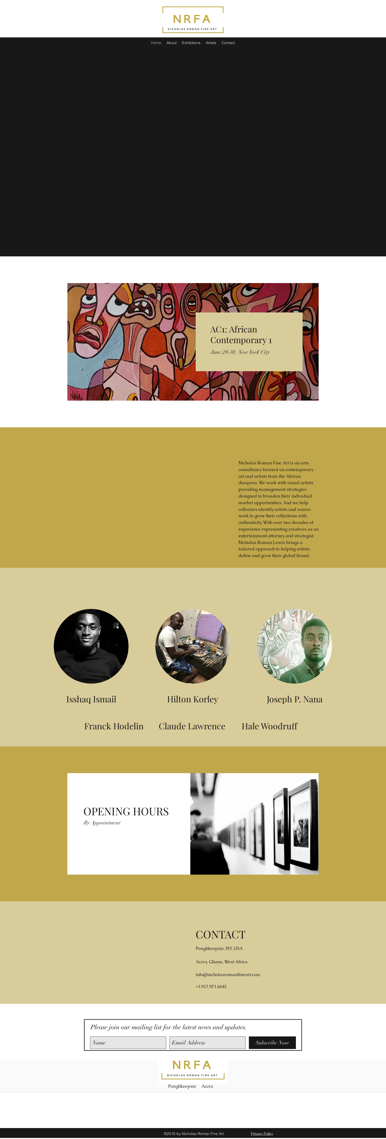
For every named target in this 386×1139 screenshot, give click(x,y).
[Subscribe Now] (272, 1042)
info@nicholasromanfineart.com (228, 974)
